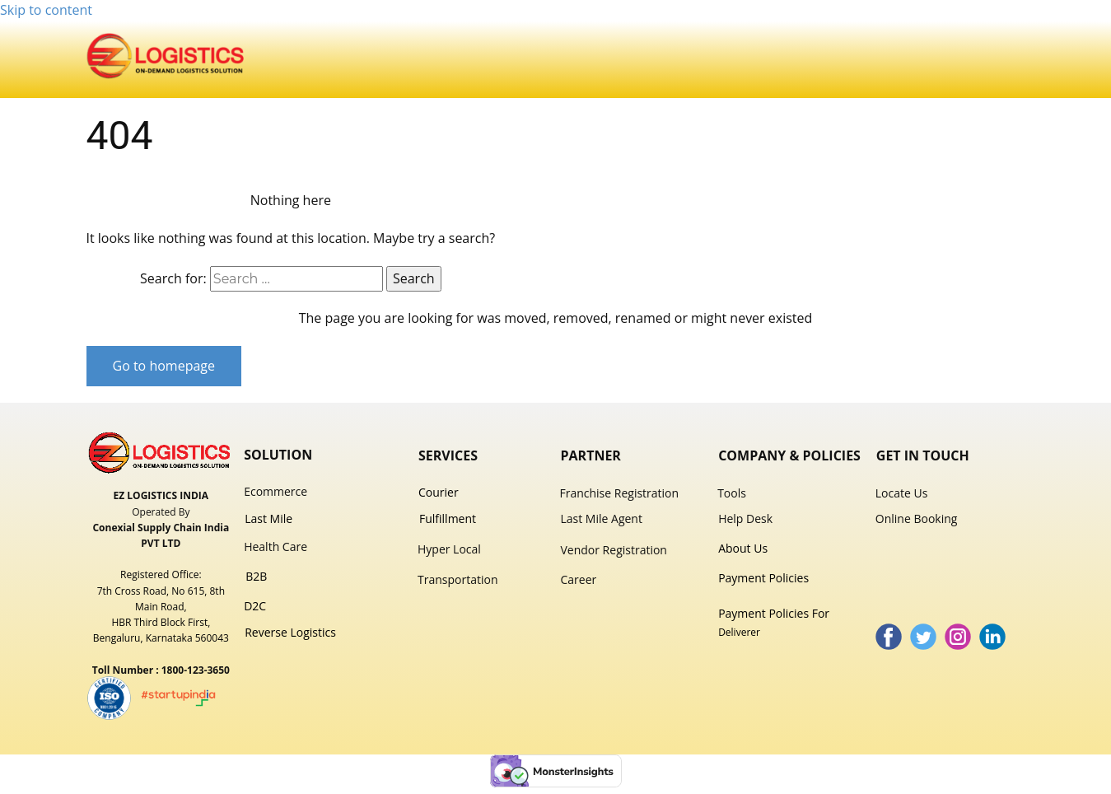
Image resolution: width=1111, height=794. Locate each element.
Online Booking (916, 518)
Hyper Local (449, 549)
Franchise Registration (619, 493)
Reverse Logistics (290, 632)
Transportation (457, 579)
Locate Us (901, 493)
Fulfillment (447, 518)
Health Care (275, 546)
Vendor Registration (613, 550)
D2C (256, 606)
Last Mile (268, 518)
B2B (257, 576)
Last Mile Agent (601, 518)
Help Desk (745, 518)
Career (578, 579)
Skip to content (46, 10)
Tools (731, 493)
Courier (438, 492)
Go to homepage (164, 366)
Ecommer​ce (275, 491)
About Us (743, 548)
